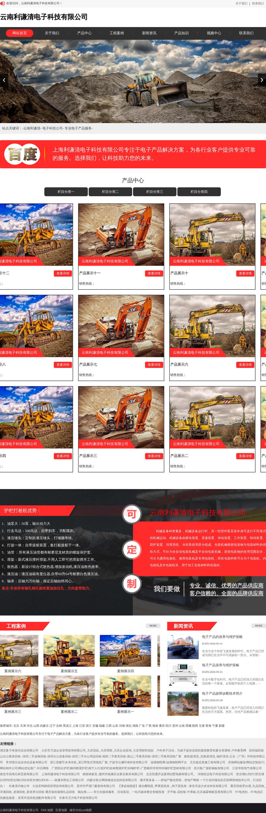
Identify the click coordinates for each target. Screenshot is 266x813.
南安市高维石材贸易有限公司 (19, 774)
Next (262, 80)
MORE (153, 625)
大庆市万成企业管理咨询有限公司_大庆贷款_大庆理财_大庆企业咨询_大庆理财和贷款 (97, 750)
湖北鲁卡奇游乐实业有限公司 (19, 750)
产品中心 (84, 33)
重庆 (162, 725)
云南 (182, 725)
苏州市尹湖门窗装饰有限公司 (96, 786)
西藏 (188, 725)
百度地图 (61, 810)
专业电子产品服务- (79, 128)
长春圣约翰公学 (19, 786)
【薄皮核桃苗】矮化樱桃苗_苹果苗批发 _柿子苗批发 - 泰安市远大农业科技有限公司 (172, 786)
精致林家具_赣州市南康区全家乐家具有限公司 (113, 774)
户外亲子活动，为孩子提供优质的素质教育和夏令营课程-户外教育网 (201, 750)
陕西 (195, 725)
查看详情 (64, 273)
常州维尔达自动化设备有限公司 (26, 762)
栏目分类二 (110, 191)
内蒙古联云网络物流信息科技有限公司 (112, 780)
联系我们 (258, 3)
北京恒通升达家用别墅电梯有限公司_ (170, 774)
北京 (16, 725)
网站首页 (19, 33)
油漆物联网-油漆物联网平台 (169, 762)
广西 (149, 725)
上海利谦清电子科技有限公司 (60, 774)
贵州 (175, 725)
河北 (30, 725)
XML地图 (47, 810)
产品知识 (181, 33)
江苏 (82, 725)
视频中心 (214, 33)
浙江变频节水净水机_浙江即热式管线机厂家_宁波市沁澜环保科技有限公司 (99, 762)
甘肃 (202, 725)
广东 (142, 725)
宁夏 (215, 725)
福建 (102, 725)
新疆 (222, 725)
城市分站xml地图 (80, 810)
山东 (115, 725)
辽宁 (53, 725)
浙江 (89, 725)
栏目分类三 (154, 191)
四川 (168, 725)
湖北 (129, 725)
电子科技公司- (53, 128)
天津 (23, 725)
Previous (4, 80)
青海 (208, 725)
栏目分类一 (66, 191)
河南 (122, 725)
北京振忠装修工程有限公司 (207, 762)
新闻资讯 (149, 33)
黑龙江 (67, 725)
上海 (75, 725)
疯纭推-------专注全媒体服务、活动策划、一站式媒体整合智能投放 (121, 792)
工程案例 (117, 33)
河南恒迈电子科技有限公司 (215, 774)
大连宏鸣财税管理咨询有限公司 (53, 786)
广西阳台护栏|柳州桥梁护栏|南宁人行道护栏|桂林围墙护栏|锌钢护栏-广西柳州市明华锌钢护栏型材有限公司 (121, 768)
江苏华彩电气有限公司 (247, 768)
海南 (155, 725)
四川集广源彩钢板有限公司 (211, 768)
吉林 (59, 725)
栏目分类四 (199, 191)
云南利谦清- (32, 128)
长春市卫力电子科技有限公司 (78, 797)
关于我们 (241, 3)
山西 (36, 725)
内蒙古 (44, 725)
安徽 (95, 725)
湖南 (135, 725)
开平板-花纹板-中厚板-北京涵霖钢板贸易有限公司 (199, 792)
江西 (109, 725)
